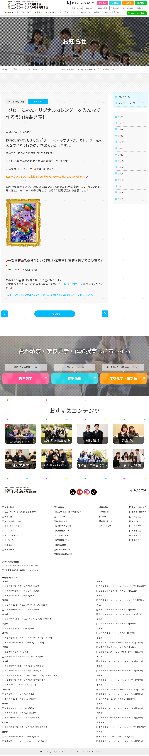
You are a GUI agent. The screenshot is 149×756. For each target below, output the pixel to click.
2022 (121, 147)
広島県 (99, 639)
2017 (121, 182)
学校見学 (128, 3)
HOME (5, 69)
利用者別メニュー (63, 533)
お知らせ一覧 (125, 97)
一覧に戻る (55, 314)
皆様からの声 (62, 523)
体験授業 (115, 3)
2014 (121, 204)
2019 (121, 168)
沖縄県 (99, 732)
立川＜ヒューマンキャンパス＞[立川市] (21, 686)
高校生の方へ (77, 8)
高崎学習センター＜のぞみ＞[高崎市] (21, 630)
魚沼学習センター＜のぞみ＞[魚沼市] (21, 714)
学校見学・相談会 (123, 380)
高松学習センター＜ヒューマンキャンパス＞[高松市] (121, 672)
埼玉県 (5, 634)
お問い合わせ (106, 523)
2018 (121, 175)
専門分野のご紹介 (24, 13)
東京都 (5, 662)
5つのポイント (84, 13)
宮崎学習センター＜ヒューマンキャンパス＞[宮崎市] (121, 718)
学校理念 (97, 13)
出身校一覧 (9, 551)
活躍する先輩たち (112, 13)
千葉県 (5, 648)
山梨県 (5, 723)
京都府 (99, 620)
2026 (121, 118)
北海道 (5, 583)
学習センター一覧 (9, 579)
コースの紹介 (10, 533)
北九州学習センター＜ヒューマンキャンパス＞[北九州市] (123, 690)
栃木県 (5, 616)
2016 (121, 190)
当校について (70, 13)
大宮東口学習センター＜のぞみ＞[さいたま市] (24, 644)
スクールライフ (62, 519)
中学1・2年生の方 (139, 509)
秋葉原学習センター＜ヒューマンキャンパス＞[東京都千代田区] (31, 676)
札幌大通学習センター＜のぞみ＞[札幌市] (23, 588)
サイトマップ (106, 528)
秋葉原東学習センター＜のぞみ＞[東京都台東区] (25, 681)
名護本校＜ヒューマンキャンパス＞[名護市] (117, 737)
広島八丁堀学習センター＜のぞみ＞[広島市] (118, 648)
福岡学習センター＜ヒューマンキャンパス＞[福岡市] (121, 695)
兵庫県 (99, 630)
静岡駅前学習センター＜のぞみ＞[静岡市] (23, 737)
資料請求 (102, 3)
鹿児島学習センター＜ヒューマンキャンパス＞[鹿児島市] (123, 728)
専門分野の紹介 (11, 537)
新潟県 (5, 704)
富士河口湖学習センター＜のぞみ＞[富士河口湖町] (26, 728)
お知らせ (36, 69)
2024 (121, 133)
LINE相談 (141, 3)
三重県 (99, 597)
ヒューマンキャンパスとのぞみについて (21, 514)
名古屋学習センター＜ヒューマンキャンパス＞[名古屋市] (123, 588)
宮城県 (5, 602)
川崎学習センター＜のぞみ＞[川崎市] (21, 695)
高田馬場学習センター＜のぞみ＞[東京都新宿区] (25, 667)
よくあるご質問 (62, 537)
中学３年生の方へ (139, 514)
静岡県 (5, 732)
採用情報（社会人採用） (66, 551)
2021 (121, 154)
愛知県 (99, 583)
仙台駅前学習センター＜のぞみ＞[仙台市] (23, 611)
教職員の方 (141, 8)
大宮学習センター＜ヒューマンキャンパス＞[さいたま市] (28, 639)
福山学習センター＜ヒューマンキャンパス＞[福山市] (121, 653)
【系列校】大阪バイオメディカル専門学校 (21, 567)
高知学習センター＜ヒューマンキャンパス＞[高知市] (121, 681)
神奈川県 (6, 690)
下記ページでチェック (74, 284)
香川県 (99, 667)
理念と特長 (9, 509)
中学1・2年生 (102, 8)
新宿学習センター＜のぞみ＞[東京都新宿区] (24, 672)
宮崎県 (99, 714)
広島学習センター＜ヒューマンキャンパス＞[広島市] (121, 644)
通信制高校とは (63, 542)
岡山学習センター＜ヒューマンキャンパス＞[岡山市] (121, 662)
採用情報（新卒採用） (65, 556)
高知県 (99, 676)
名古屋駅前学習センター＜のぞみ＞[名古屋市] (119, 592)
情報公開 (8, 519)
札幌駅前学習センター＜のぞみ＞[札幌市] (23, 592)
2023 (121, 140)
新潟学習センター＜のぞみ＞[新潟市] (21, 709)
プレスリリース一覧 (128, 104)
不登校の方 (136, 542)
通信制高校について (13, 523)
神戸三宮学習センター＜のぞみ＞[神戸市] (117, 634)
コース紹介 (8, 13)
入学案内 (38, 13)
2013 (121, 211)
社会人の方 (136, 528)
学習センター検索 (137, 13)
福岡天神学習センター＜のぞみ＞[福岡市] (117, 700)
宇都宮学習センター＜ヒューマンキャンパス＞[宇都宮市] (29, 620)
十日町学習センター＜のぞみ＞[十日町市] (23, 718)
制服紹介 (8, 547)
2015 (121, 197)
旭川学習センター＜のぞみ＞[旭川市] (21, 597)
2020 (121, 161)
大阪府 (99, 606)
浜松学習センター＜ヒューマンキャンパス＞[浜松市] (27, 742)
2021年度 (50, 69)
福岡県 (99, 686)
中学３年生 (90, 8)
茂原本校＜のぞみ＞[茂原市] (17, 653)
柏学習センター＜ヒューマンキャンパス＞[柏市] (25, 658)
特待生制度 (61, 547)
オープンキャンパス (53, 13)
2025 (121, 125)
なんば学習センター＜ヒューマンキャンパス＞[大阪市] (122, 616)
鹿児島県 (100, 723)
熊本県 (99, 704)
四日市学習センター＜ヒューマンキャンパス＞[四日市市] (123, 602)
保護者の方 (115, 8)
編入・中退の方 (128, 8)
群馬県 (5, 625)
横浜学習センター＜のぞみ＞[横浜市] (21, 700)
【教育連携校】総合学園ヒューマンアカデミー (23, 572)
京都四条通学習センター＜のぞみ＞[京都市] (118, 625)
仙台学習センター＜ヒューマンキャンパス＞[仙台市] (27, 606)
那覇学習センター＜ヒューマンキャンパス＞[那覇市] (121, 742)
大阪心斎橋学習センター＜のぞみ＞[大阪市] (118, 611)
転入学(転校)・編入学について (69, 514)
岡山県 (99, 658)
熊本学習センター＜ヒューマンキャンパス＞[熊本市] (121, 709)
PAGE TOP (140, 493)
